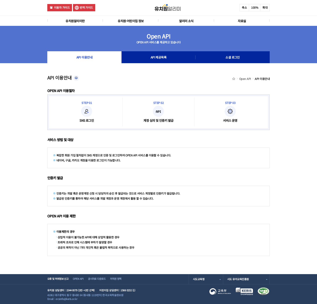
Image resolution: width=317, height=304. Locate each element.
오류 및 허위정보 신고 (58, 279)
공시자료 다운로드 (100, 279)
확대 (264, 7)
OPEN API (80, 279)
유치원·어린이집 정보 (131, 21)
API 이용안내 (84, 57)
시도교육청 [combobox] (198, 279)
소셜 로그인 (232, 57)
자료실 (242, 21)
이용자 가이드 (62, 7)
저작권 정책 (121, 279)
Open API (245, 79)
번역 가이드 (86, 7)
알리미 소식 (186, 21)
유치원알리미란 (75, 21)
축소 (244, 7)
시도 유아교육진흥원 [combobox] (238, 279)
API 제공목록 (158, 57)
